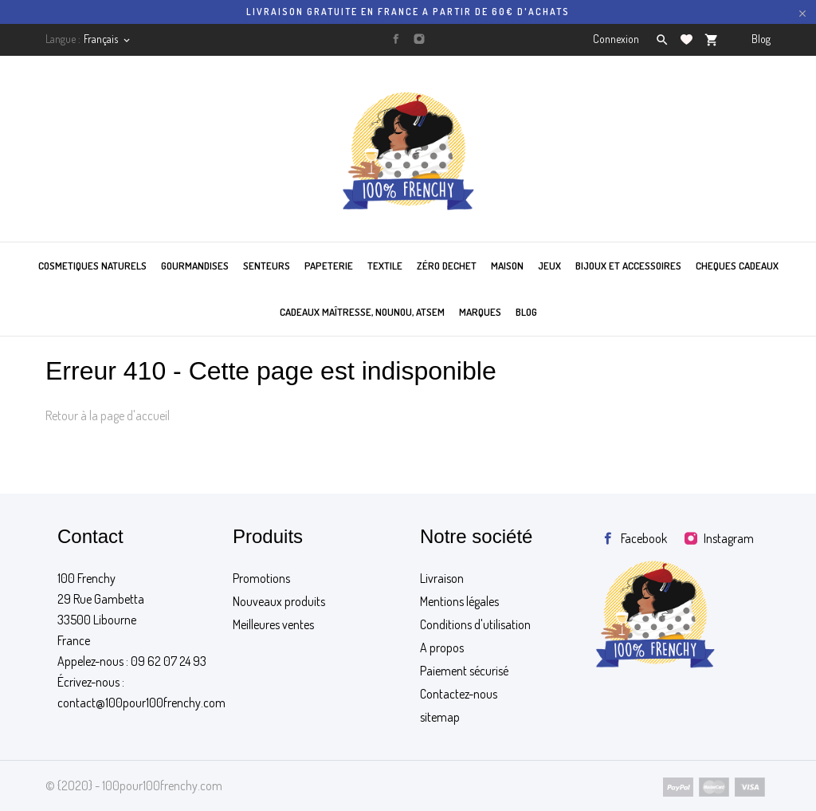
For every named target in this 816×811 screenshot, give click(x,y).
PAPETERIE (328, 265)
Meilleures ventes (273, 624)
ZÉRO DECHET (447, 265)
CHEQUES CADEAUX (737, 265)
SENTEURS (266, 265)
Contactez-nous (458, 694)
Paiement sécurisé (464, 671)
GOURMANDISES (195, 265)
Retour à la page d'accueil (107, 415)
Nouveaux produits (279, 601)
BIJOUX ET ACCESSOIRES (628, 265)
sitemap (440, 717)
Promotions (261, 578)
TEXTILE (384, 265)
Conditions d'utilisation (475, 624)
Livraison (442, 578)
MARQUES (480, 311)
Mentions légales (459, 601)
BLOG (526, 311)
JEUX (549, 265)
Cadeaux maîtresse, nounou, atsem (362, 311)
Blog (761, 38)
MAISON (507, 265)
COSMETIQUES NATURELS (92, 265)
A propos (442, 647)
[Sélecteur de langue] (108, 39)
